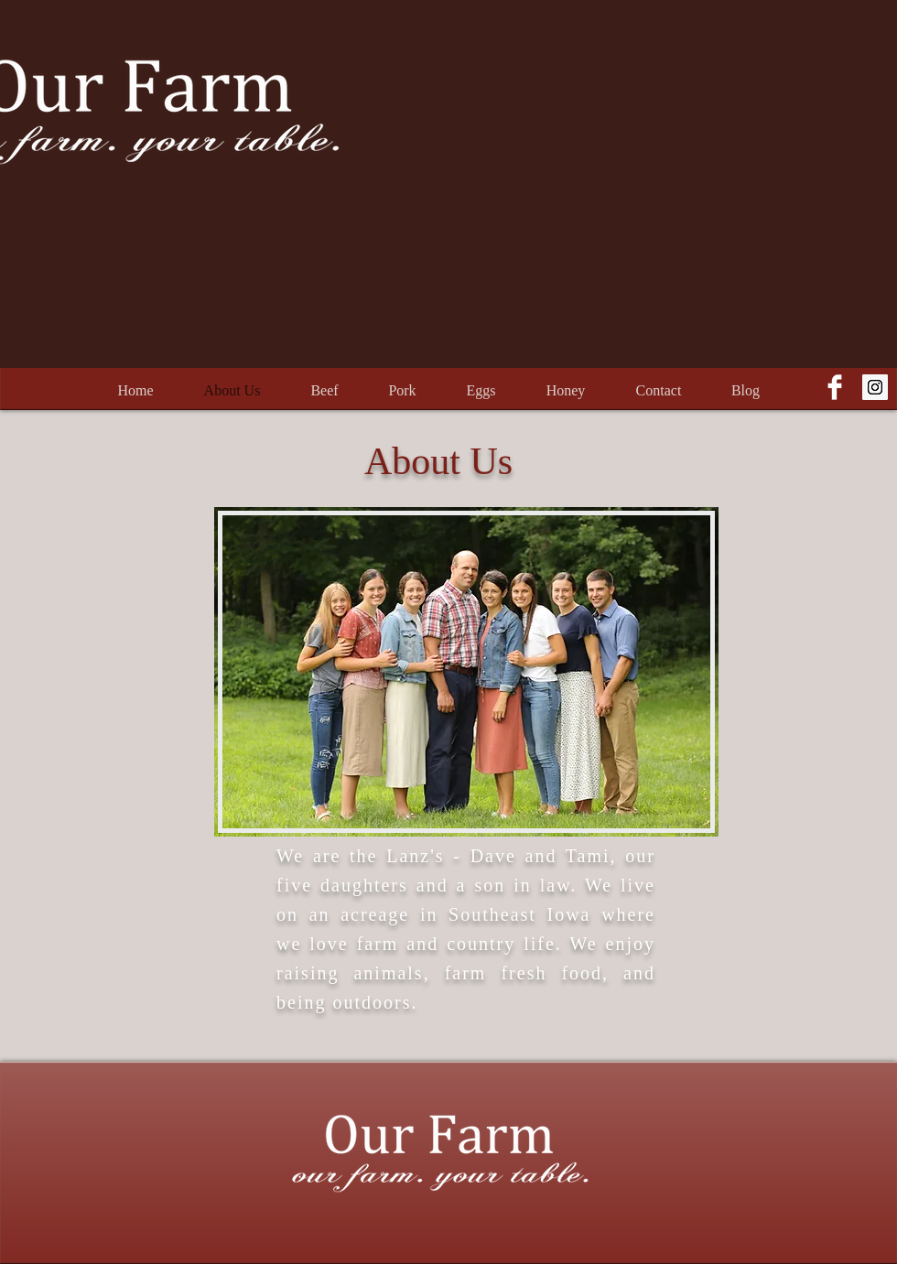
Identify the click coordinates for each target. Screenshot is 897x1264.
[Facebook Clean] (835, 387)
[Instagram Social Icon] (875, 387)
